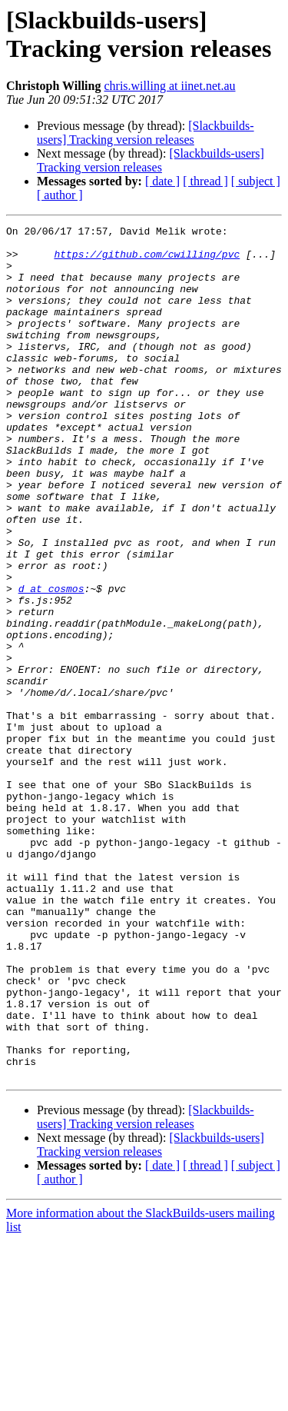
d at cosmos (51, 662)
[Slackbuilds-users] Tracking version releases (145, 132)
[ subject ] (255, 181)
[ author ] (60, 194)
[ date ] (162, 181)
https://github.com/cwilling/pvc (147, 261)
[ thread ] (205, 181)
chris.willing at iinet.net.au (169, 85)
